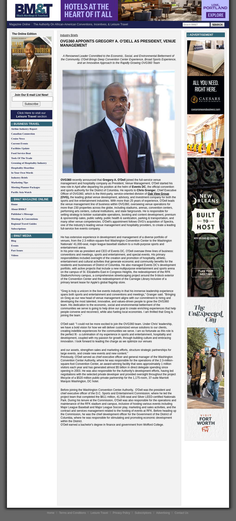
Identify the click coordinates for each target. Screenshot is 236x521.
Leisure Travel (99, 513)
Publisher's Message (22, 214)
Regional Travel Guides (24, 223)
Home (14, 204)
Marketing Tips (19, 182)
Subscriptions (18, 228)
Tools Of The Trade (21, 158)
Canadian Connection (23, 133)
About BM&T (18, 209)
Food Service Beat (21, 153)
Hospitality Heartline (22, 167)
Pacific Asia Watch (21, 192)
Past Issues (17, 250)
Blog (13, 240)
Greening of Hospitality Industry (29, 163)
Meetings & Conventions (24, 218)
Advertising (163, 513)
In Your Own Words (22, 172)
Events (15, 245)
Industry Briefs (19, 177)
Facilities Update (20, 148)
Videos (14, 255)
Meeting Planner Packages (25, 187)
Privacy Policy (121, 513)
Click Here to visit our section (31, 114)
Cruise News (18, 138)
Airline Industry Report (24, 128)
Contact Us (181, 513)
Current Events (19, 143)
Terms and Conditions (72, 513)
